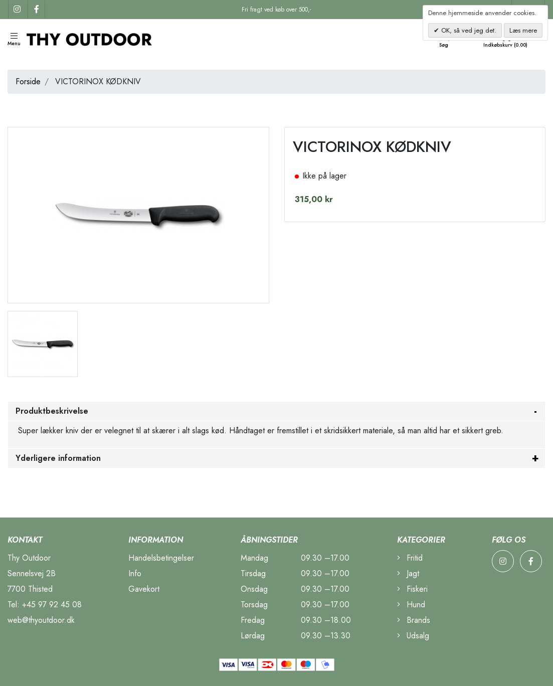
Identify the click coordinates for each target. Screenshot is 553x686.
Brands (413, 620)
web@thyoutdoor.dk (41, 620)
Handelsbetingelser (161, 558)
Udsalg (413, 635)
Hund (411, 604)
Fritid (410, 558)
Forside (28, 81)
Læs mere (523, 30)
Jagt (408, 573)
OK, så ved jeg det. (467, 30)
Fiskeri (412, 589)
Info (134, 573)
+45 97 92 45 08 (52, 604)
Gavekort (143, 589)
